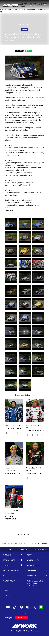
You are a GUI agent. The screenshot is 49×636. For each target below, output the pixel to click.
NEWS (29, 555)
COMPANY (6, 565)
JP (31, 5)
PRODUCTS (7, 555)
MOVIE (5, 575)
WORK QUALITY (33, 560)
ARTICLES (30, 543)
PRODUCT (24, 550)
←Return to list (24, 534)
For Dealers (7, 596)
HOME (4, 543)
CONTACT (6, 590)
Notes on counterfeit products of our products (35, 583)
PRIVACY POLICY (9, 581)
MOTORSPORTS (16, 543)
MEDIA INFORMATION (11, 570)
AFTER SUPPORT (33, 565)
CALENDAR (31, 575)
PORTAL (8, 550)
